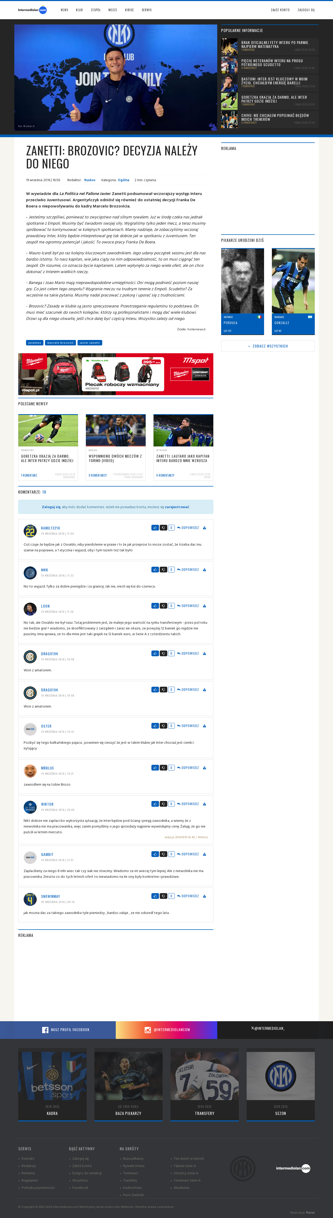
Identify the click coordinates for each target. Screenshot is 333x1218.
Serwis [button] (147, 10)
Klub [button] (79, 10)
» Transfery (128, 1180)
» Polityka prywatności (36, 1187)
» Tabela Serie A (183, 1165)
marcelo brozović (60, 343)
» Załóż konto (80, 1165)
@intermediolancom (166, 1030)
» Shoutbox (78, 1180)
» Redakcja (27, 1165)
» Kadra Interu (131, 1187)
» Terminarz (129, 1173)
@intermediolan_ (268, 1028)
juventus (34, 343)
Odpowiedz (188, 527)
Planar (310, 1212)
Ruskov (89, 179)
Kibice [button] (129, 10)
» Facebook (78, 1187)
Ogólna (123, 179)
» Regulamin (28, 1180)
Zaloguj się (306, 10)
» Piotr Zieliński (132, 1194)
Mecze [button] (112, 10)
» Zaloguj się (79, 1158)
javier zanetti (90, 343)
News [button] (64, 10)
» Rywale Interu (132, 1165)
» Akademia (179, 1187)
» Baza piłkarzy (132, 1158)
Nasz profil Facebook (65, 1030)
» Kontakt (26, 1158)
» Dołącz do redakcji (85, 1173)
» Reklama (26, 1173)
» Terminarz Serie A (185, 1180)
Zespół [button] (96, 10)
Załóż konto (280, 10)
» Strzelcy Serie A (184, 1173)
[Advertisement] (115, 979)
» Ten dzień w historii (187, 1158)
